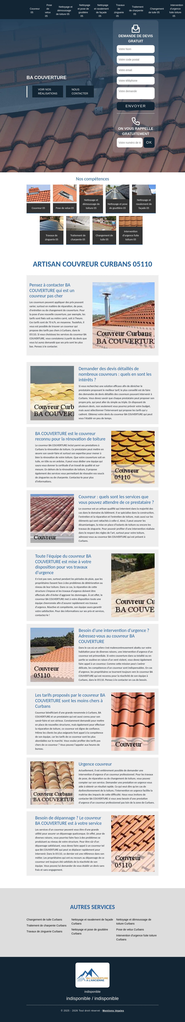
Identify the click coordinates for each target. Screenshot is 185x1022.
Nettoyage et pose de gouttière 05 (84, 10)
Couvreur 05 (35, 10)
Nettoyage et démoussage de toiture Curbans (133, 921)
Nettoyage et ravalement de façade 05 (101, 10)
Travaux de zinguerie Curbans (44, 931)
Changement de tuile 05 (156, 10)
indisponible (78, 998)
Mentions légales (113, 1010)
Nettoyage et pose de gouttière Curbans (89, 931)
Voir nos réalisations (47, 91)
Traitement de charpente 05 (136, 11)
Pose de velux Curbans (130, 929)
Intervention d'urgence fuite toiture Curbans (136, 937)
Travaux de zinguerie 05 (119, 10)
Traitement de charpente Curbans (47, 925)
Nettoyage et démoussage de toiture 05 (64, 11)
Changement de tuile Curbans (44, 919)
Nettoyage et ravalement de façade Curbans (92, 921)
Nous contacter (80, 91)
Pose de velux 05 (48, 10)
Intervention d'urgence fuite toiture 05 (176, 10)
